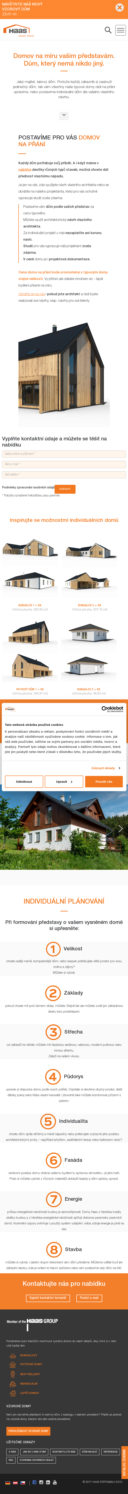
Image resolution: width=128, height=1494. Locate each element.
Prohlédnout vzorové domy (28, 1431)
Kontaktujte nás (64, 1452)
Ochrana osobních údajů (37, 1460)
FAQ (11, 1460)
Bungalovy (28, 1355)
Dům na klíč (89, 1452)
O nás (12, 1452)
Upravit (64, 781)
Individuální (28, 1384)
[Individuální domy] (18, 30)
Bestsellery (30, 1374)
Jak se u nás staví (34, 1452)
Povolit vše (104, 781)
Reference (111, 1452)
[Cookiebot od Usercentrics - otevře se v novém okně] (104, 709)
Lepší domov (29, 1393)
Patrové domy (31, 1364)
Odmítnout (24, 781)
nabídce (24, 170)
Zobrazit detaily (103, 768)
